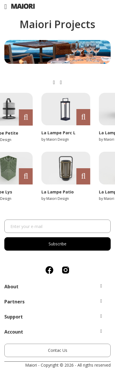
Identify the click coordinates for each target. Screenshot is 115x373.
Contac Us (57, 350)
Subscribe (57, 244)
